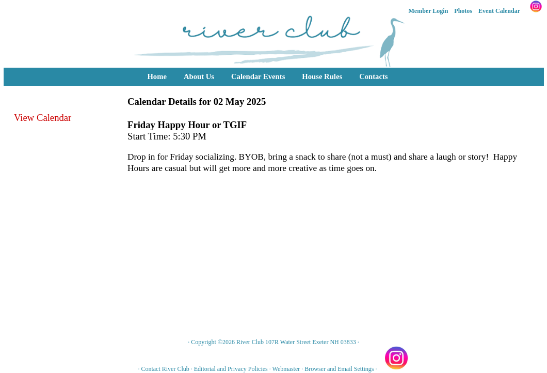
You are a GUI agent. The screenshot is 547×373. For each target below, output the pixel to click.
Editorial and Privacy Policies (231, 368)
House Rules (322, 76)
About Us (199, 76)
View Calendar (42, 117)
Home (156, 76)
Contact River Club (165, 368)
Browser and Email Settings (339, 368)
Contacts (373, 76)
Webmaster (286, 368)
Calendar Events (258, 76)
